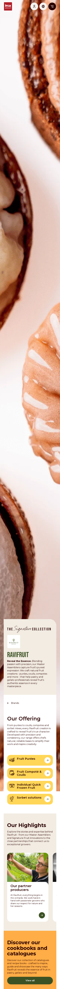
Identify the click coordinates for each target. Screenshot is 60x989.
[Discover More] (42, 913)
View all (29, 978)
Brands (15, 701)
